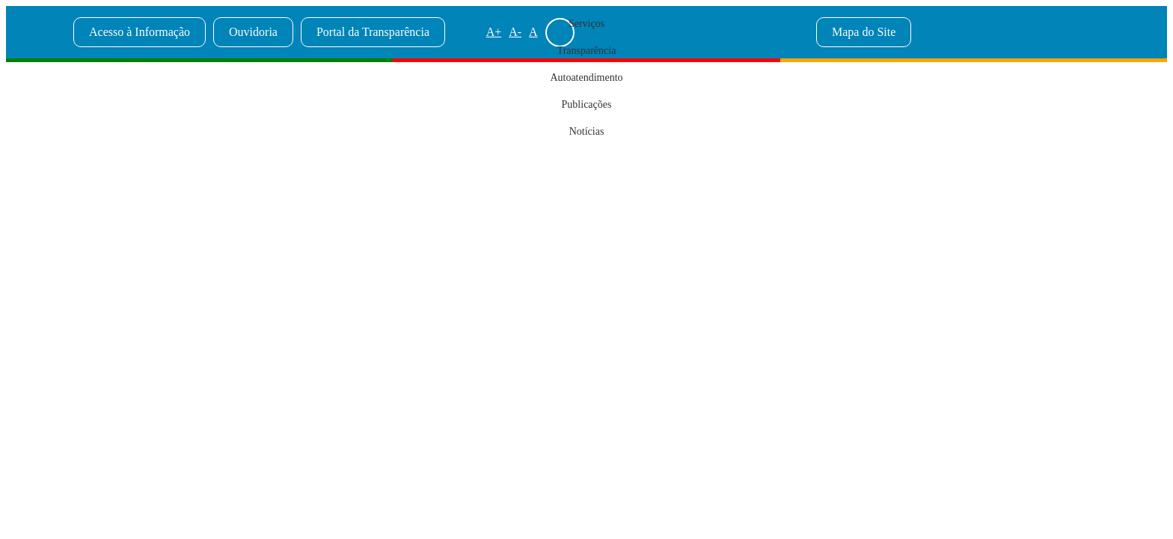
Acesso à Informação (139, 31)
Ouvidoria (253, 31)
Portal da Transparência (372, 31)
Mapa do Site (863, 31)
